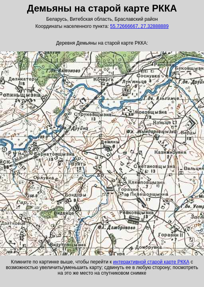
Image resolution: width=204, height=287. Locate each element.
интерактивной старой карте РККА (151, 262)
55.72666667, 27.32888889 (139, 26)
